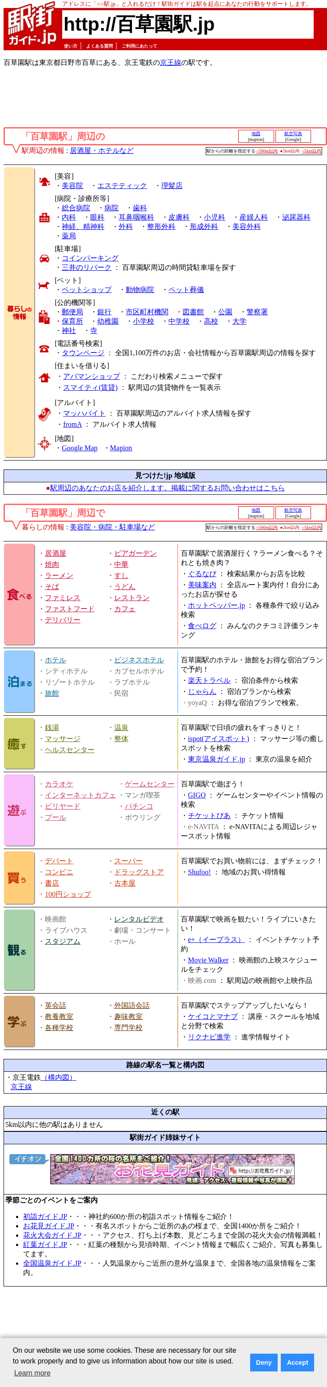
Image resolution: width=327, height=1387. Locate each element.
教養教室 (59, 1016)
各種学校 (59, 1027)
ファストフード (70, 609)
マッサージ (62, 738)
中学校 (179, 321)
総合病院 (76, 208)
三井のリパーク (87, 267)
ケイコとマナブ (213, 1016)
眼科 (97, 217)
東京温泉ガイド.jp (216, 759)
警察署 (257, 312)
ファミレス (62, 597)
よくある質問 (99, 46)
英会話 (55, 1005)
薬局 (69, 236)
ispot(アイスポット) (218, 738)
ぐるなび (202, 573)
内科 (69, 217)
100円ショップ (68, 894)
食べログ (202, 625)
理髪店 (172, 185)
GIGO (197, 795)
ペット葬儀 (186, 289)
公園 (225, 312)
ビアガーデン (135, 553)
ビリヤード (62, 806)
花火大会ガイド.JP (52, 1235)
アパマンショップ (91, 376)
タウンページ (83, 353)
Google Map (79, 448)
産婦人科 (253, 217)
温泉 (121, 727)
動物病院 (140, 289)
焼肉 (52, 564)
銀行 (104, 312)
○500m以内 (267, 150)
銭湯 (52, 727)
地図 (255, 133)
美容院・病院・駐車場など (112, 527)
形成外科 (204, 226)
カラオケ (59, 784)
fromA (72, 424)
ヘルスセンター (70, 750)
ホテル (55, 660)
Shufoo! (199, 872)
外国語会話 (132, 1005)
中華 (121, 564)
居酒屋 (55, 553)
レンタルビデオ (139, 919)
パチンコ (139, 806)
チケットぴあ (209, 815)
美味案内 (202, 585)
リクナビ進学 (209, 1037)
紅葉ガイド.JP (45, 1244)
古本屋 (125, 883)
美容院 (72, 185)
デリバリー (62, 620)
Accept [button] (297, 1362)
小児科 (214, 217)
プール (55, 817)
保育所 (72, 321)
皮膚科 (179, 217)
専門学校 (128, 1027)
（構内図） (58, 1077)
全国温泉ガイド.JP (52, 1263)
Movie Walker (208, 960)
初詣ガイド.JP (45, 1216)
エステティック (122, 185)
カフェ (125, 609)
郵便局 (72, 312)
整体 (121, 738)
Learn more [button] (32, 1373)
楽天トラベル (209, 680)
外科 (126, 226)
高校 (211, 321)
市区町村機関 (147, 312)
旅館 (52, 693)
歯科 (140, 208)
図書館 (193, 312)
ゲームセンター (150, 784)
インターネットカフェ (80, 795)
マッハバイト (84, 413)
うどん (125, 586)
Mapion (121, 448)
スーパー (128, 861)
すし (121, 575)
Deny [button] (263, 1362)
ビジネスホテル (139, 660)
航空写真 (293, 133)
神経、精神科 (83, 226)
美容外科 (246, 226)
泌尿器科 (296, 217)
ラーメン (59, 575)
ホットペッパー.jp (216, 605)
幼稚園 (108, 321)
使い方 (70, 46)
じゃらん (202, 691)
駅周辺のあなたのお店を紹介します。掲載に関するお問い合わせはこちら (167, 488)
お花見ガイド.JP (48, 1226)
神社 (69, 330)
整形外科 (161, 226)
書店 (52, 883)
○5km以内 (311, 150)
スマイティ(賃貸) (90, 387)
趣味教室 (128, 1016)
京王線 (170, 62)
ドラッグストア (139, 872)
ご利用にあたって (139, 46)
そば (52, 586)
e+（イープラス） (216, 939)
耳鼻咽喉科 (136, 217)
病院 (111, 208)
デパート (59, 861)
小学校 (143, 321)
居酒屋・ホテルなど (102, 150)
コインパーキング (90, 258)
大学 (239, 321)
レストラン (132, 597)
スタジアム (62, 941)
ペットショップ (87, 289)
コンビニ (59, 872)
